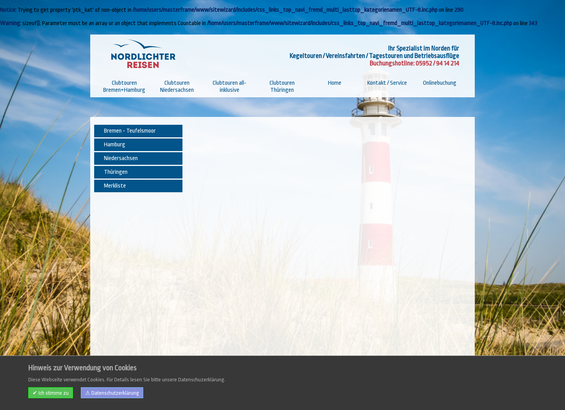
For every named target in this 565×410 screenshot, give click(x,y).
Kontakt (136, 395)
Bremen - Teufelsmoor (130, 131)
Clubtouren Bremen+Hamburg (124, 86)
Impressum (111, 395)
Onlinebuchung (439, 83)
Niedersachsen (121, 158)
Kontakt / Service (387, 83)
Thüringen (116, 172)
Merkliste (115, 185)
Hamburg (114, 144)
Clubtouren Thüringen (282, 86)
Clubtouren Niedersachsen (177, 86)
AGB (154, 395)
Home (334, 83)
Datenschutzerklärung (189, 395)
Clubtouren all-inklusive (229, 86)
